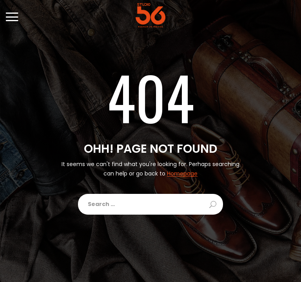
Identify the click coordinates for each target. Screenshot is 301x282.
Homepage (182, 174)
